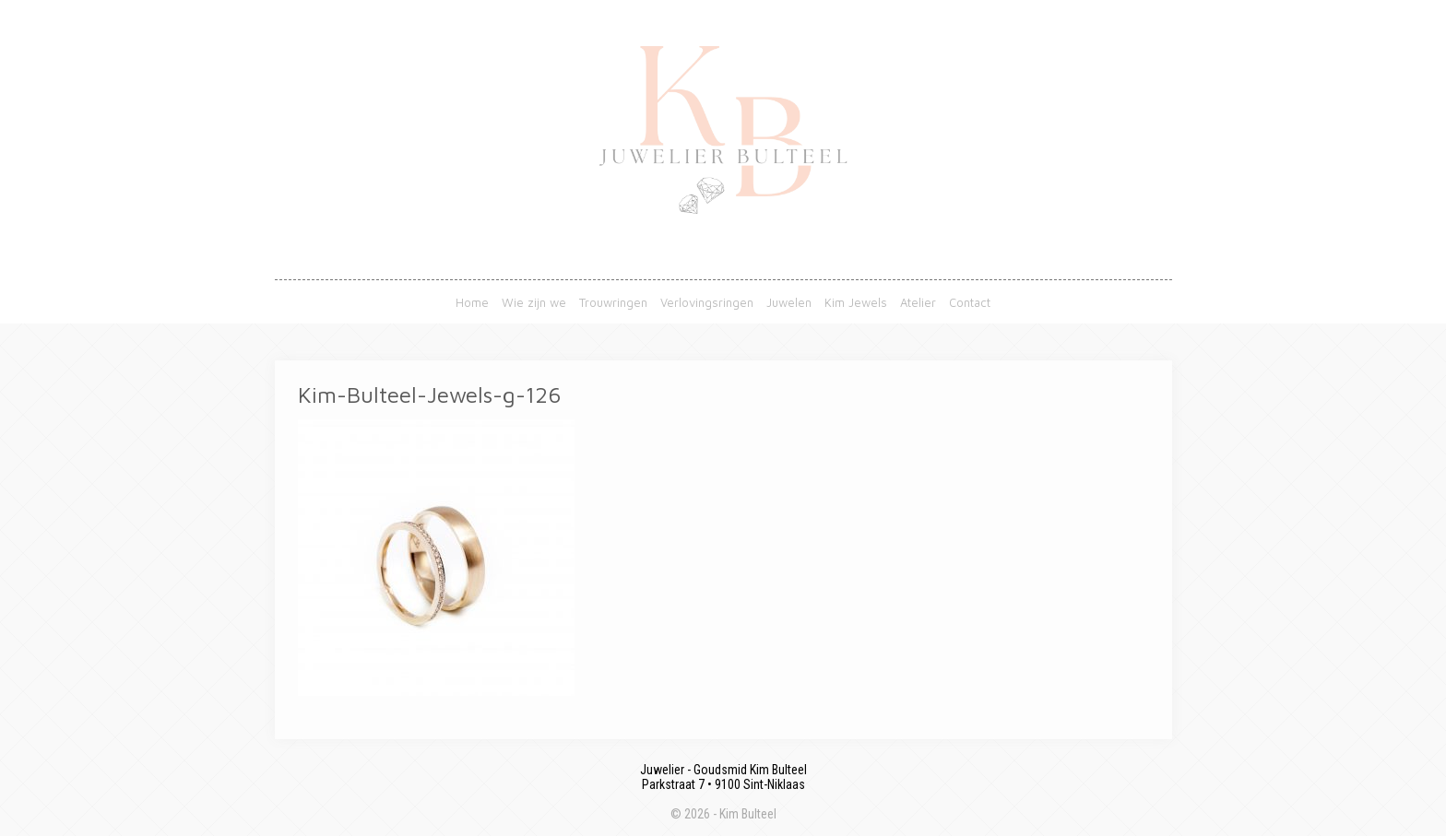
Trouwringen (613, 302)
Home (472, 302)
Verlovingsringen (706, 302)
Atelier (918, 302)
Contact (969, 302)
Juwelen (789, 302)
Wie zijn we (534, 302)
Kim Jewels (855, 302)
